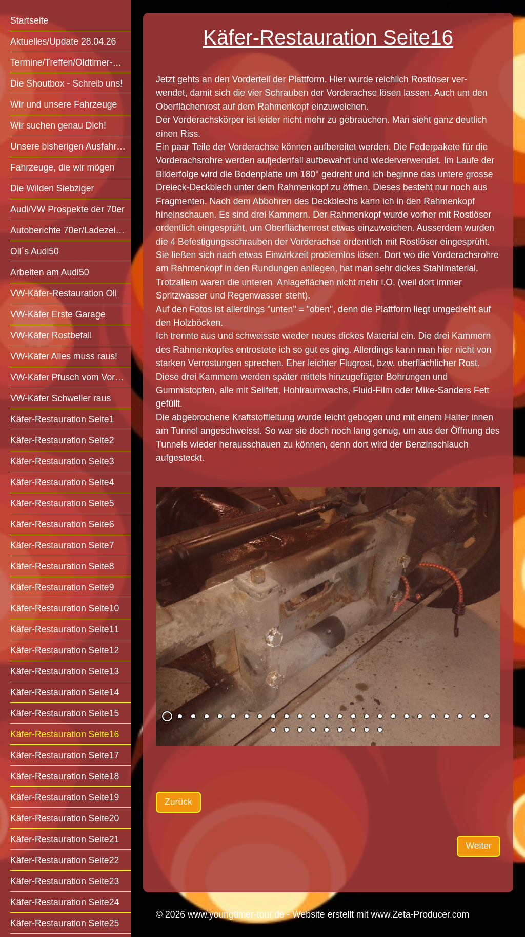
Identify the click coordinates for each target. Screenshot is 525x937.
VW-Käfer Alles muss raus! (63, 356)
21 (433, 716)
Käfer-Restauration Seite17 (64, 755)
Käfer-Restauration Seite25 (64, 923)
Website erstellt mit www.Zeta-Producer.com (380, 914)
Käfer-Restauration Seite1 (62, 419)
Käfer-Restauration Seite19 (64, 797)
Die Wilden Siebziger (52, 188)
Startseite (29, 20)
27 (286, 730)
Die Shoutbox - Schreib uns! (66, 83)
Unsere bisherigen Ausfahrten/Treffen (70, 146)
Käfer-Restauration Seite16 (64, 734)
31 (340, 730)
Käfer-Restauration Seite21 (64, 839)
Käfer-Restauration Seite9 (62, 587)
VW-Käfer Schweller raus (60, 398)
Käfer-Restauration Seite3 (62, 461)
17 (380, 716)
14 (340, 716)
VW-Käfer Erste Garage (57, 314)
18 (393, 716)
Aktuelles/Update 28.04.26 (63, 41)
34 (380, 730)
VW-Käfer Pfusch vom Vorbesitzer (70, 377)
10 (286, 716)
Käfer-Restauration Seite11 (64, 629)
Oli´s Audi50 (34, 251)
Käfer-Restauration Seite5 (62, 503)
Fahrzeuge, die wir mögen (62, 167)
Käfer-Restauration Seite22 (64, 860)
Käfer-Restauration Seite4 (62, 482)
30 (326, 730)
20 (420, 716)
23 (460, 716)
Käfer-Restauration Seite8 (62, 566)
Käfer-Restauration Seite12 (64, 650)
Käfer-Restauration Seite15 (64, 713)
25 (486, 716)
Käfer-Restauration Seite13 (64, 671)
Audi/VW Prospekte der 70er (67, 209)
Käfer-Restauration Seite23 (64, 881)
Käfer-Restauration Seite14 (64, 692)
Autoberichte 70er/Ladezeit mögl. (70, 230)
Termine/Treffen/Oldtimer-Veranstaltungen (70, 62)
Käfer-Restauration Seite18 (64, 776)
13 (326, 716)
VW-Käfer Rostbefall (51, 335)
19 (406, 716)
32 (353, 730)
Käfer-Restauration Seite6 (62, 524)
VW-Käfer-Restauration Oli (63, 293)
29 (313, 730)
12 (313, 716)
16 (366, 716)
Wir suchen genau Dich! (58, 125)
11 (300, 716)
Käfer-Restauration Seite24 (64, 902)
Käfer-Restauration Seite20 (64, 818)
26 (273, 730)
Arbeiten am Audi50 (49, 272)
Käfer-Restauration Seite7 (62, 545)
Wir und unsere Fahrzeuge (63, 104)
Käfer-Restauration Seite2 (62, 440)
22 (446, 716)
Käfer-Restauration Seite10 (64, 608)
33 (366, 730)
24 (473, 716)
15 (353, 716)
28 (300, 730)
